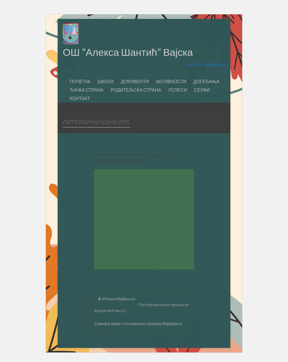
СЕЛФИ (202, 90)
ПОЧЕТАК (80, 81)
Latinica (194, 64)
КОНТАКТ (80, 98)
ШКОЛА (106, 81)
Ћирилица (214, 64)
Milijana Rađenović (119, 299)
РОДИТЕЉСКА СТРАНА (136, 90)
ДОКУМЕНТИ (135, 81)
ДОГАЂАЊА (206, 81)
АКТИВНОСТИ (171, 81)
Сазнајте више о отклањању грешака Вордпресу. (138, 323)
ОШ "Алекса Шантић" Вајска (128, 52)
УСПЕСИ (177, 90)
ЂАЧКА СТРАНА (87, 90)
